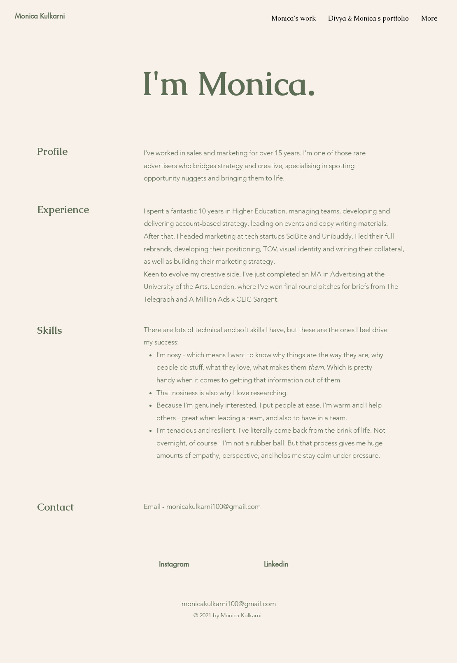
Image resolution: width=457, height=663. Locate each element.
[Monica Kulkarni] (39, 16)
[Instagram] (174, 564)
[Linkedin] (276, 564)
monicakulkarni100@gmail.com (213, 506)
